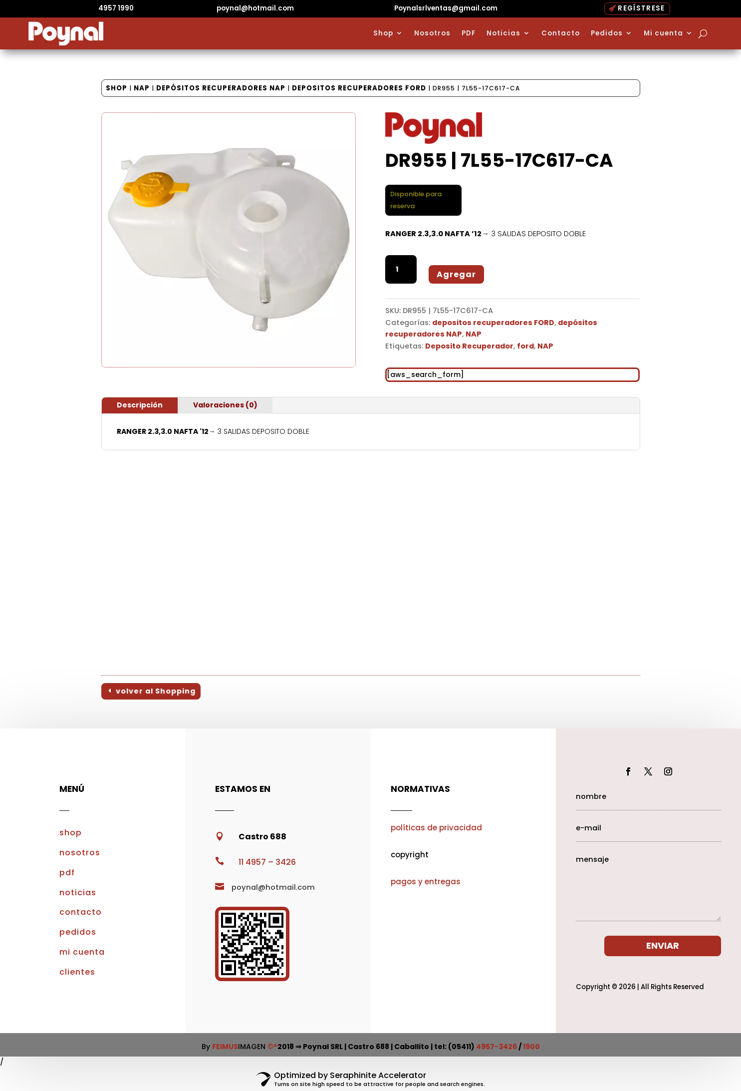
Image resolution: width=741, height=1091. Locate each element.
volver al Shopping (156, 691)
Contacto (560, 33)
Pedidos (607, 33)
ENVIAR (662, 945)
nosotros (79, 852)
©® (272, 1047)
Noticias (503, 33)
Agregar (456, 274)
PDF (469, 33)
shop (70, 832)
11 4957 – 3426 (267, 862)
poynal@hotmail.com (255, 8)
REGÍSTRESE (641, 8)
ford (525, 346)
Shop (383, 33)
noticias (77, 892)
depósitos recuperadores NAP (220, 88)
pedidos (77, 932)
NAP (142, 88)
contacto (80, 912)
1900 (531, 1047)
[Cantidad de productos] (401, 269)
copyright (410, 854)
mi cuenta (82, 952)
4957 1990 (116, 8)
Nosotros (432, 33)
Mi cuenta (663, 33)
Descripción (140, 405)
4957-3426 (496, 1047)
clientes (77, 972)
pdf (67, 872)
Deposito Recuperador (469, 346)
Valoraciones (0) (225, 405)
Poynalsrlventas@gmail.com (445, 8)
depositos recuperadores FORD (359, 88)
